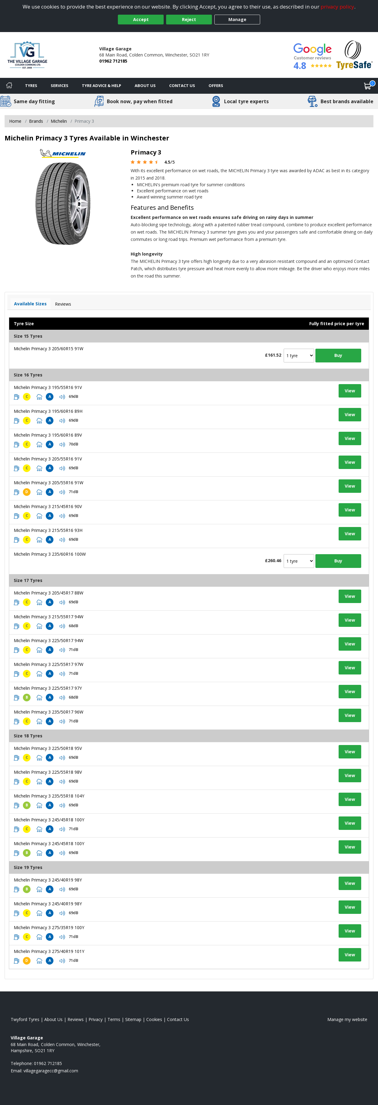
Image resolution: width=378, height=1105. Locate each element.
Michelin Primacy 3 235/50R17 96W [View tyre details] (48, 712)
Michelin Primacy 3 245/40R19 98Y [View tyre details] (48, 880)
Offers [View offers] (216, 85)
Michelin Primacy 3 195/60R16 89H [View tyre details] (48, 411)
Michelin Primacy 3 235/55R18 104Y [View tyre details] (49, 796)
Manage (237, 19)
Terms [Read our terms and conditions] (113, 1019)
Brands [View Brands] (36, 121)
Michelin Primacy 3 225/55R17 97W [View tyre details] (48, 664)
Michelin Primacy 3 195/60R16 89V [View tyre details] (48, 435)
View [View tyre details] (350, 391)
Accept (141, 19)
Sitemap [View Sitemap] (133, 1019)
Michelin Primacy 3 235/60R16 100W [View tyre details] (50, 554)
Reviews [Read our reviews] (75, 1019)
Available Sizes (30, 304)
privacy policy (337, 6)
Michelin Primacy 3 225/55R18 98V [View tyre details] (48, 772)
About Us (145, 85)
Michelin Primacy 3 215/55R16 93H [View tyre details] (48, 530)
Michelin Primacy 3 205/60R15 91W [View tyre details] (48, 348)
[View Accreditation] (354, 54)
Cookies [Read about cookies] (154, 1019)
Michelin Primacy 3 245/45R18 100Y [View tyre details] (49, 820)
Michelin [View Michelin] (59, 121)
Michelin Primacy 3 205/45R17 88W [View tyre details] (48, 593)
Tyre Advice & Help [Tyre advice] (101, 85)
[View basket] (367, 86)
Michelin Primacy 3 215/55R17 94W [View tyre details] (48, 617)
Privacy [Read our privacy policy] (96, 1019)
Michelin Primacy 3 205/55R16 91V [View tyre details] (48, 459)
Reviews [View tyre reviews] (63, 304)
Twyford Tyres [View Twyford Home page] (25, 1019)
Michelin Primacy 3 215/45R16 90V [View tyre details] (48, 506)
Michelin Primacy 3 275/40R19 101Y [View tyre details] (49, 951)
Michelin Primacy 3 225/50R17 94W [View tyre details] (48, 640)
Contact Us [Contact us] (182, 85)
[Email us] (51, 1071)
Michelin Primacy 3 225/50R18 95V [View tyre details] (48, 748)
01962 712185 (113, 61)
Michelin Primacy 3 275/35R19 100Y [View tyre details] (49, 927)
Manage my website (347, 1019)
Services (59, 85)
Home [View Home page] (15, 121)
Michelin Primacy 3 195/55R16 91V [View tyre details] (48, 387)
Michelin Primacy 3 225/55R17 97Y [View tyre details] (48, 688)
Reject (189, 19)
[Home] (9, 86)
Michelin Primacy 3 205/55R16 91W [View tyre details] (48, 482)
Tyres (31, 85)
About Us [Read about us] (53, 1019)
